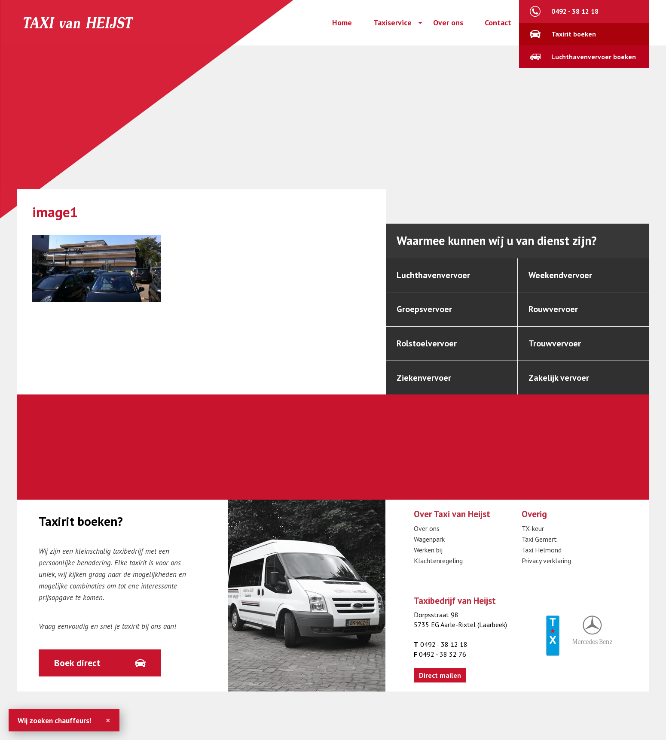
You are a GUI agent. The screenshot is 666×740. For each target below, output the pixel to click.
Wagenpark (429, 539)
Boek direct (77, 663)
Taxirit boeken (573, 34)
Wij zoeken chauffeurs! (54, 720)
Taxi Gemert (539, 539)
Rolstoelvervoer (427, 343)
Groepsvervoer (424, 309)
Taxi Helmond (542, 550)
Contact (498, 22)
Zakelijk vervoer (559, 377)
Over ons (448, 22)
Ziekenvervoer (424, 377)
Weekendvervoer (560, 275)
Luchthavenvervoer (433, 275)
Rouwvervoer (553, 309)
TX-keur (533, 528)
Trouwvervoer (555, 343)
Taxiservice (392, 22)
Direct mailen (440, 675)
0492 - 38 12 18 (575, 11)
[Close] (108, 720)
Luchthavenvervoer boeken (593, 56)
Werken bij (428, 550)
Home (342, 22)
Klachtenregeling (438, 560)
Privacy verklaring (546, 560)
